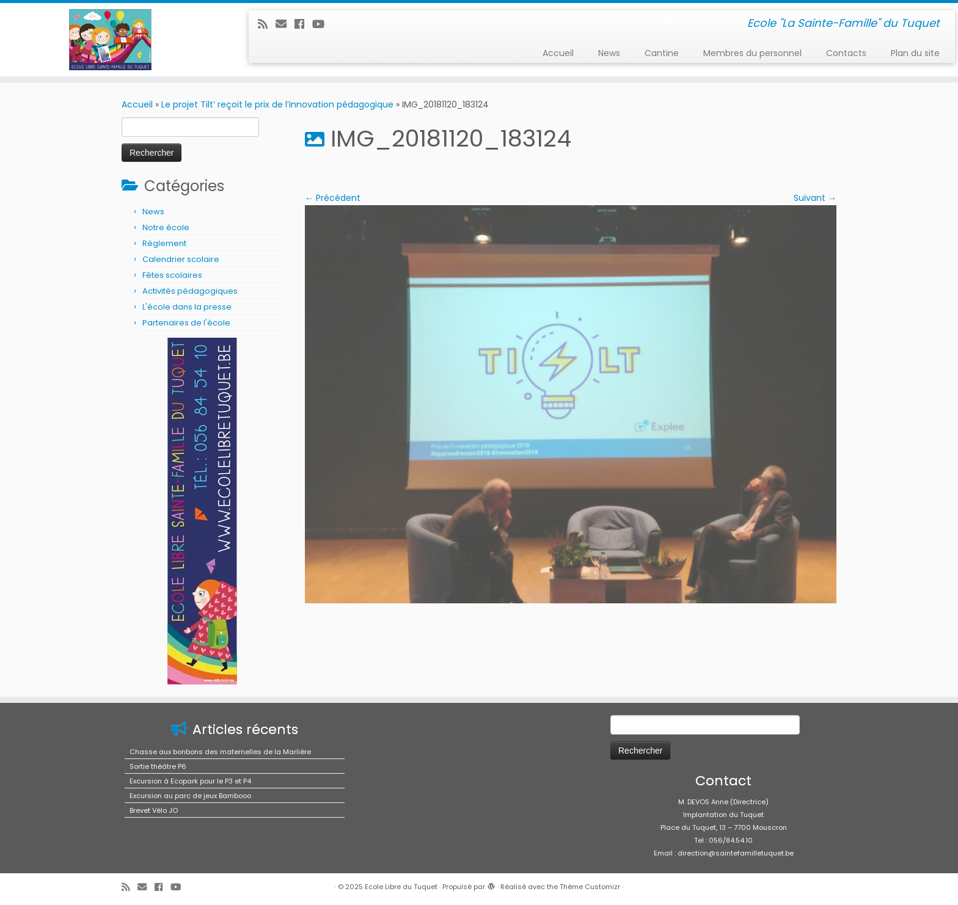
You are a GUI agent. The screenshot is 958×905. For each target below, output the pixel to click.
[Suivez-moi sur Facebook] (303, 24)
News (609, 53)
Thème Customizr (590, 887)
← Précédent (332, 198)
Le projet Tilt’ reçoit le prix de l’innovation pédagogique (277, 104)
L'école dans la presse (187, 307)
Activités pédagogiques (190, 291)
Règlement (164, 243)
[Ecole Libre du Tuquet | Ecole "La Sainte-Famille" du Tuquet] (110, 39)
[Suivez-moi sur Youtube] (322, 24)
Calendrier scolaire (180, 259)
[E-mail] (285, 24)
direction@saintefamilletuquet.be (736, 853)
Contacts (846, 53)
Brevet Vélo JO (154, 810)
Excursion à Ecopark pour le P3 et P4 (190, 781)
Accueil (558, 53)
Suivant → (815, 198)
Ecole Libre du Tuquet (401, 887)
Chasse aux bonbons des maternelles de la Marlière (220, 752)
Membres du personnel (752, 53)
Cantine (662, 53)
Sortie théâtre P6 (158, 766)
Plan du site (915, 53)
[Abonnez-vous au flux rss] (267, 24)
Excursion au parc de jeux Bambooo (190, 796)
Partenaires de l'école (186, 323)
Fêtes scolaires (172, 275)
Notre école (165, 227)
